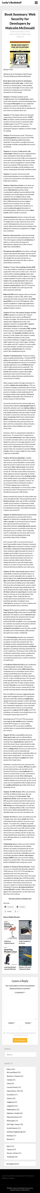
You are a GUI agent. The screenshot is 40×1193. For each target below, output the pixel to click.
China (9, 1083)
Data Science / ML (13, 1091)
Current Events (12, 1087)
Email (28, 1023)
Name (11, 1023)
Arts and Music (12, 1072)
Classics (10, 1149)
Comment (20, 993)
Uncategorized (11, 1164)
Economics (10, 1095)
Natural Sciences (13, 1117)
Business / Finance (13, 1076)
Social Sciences (12, 1128)
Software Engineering (14, 1132)
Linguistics (11, 1106)
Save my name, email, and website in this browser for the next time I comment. (21, 1034)
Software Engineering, (23, 34)
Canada (9, 1080)
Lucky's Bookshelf (12, 2)
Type (8, 1146)
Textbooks (20, 37)
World (9, 1139)
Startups (10, 1136)
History (9, 1098)
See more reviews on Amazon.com (20, 898)
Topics (8, 1069)
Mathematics (11, 1109)
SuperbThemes (15, 1190)
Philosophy (11, 1121)
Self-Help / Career (13, 1124)
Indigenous (11, 1102)
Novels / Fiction (12, 1153)
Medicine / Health (13, 1113)
